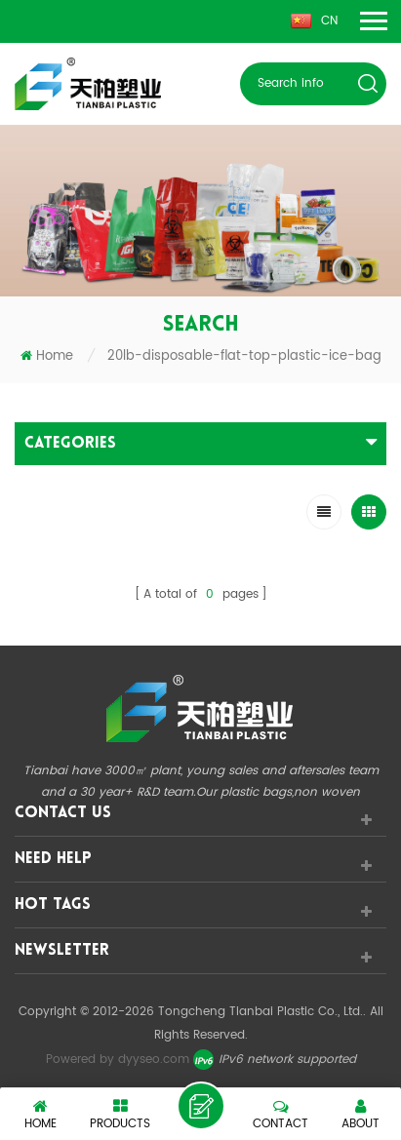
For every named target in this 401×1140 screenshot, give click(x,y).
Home (46, 356)
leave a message (201, 1105)
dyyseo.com (153, 1059)
